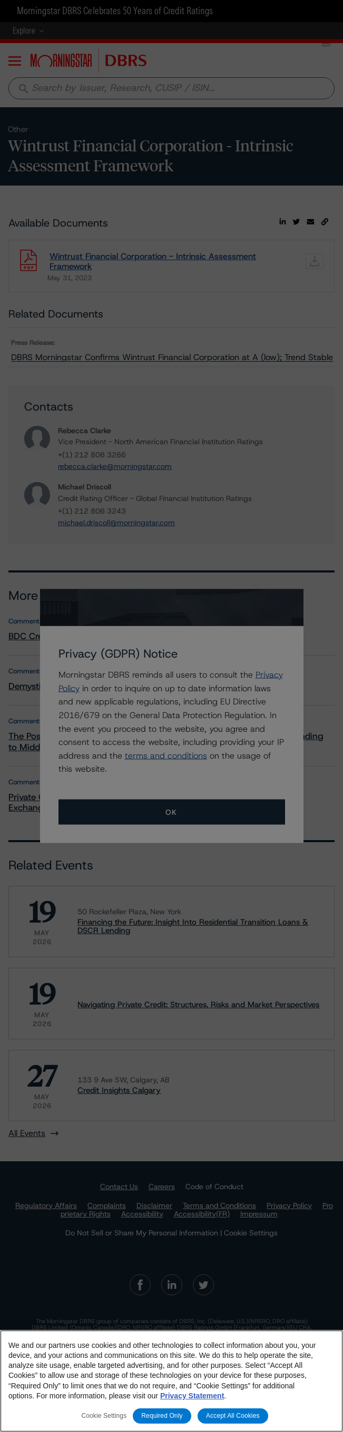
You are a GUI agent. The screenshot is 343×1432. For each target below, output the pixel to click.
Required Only (161, 1415)
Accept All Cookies (233, 1415)
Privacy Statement (192, 1396)
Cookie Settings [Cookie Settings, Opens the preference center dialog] (103, 1415)
